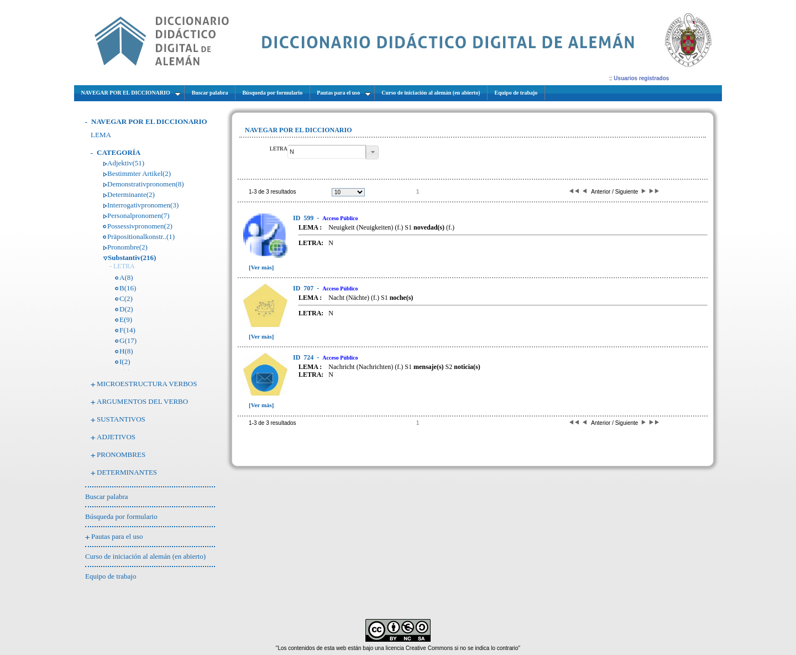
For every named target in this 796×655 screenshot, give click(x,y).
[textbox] (326, 152)
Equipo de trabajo (110, 576)
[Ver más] (261, 267)
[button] (372, 152)
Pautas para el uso (117, 536)
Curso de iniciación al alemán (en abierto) (145, 556)
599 (304, 218)
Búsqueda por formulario (121, 516)
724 (304, 357)
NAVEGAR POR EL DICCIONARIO (149, 121)
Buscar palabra (106, 496)
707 (304, 288)
